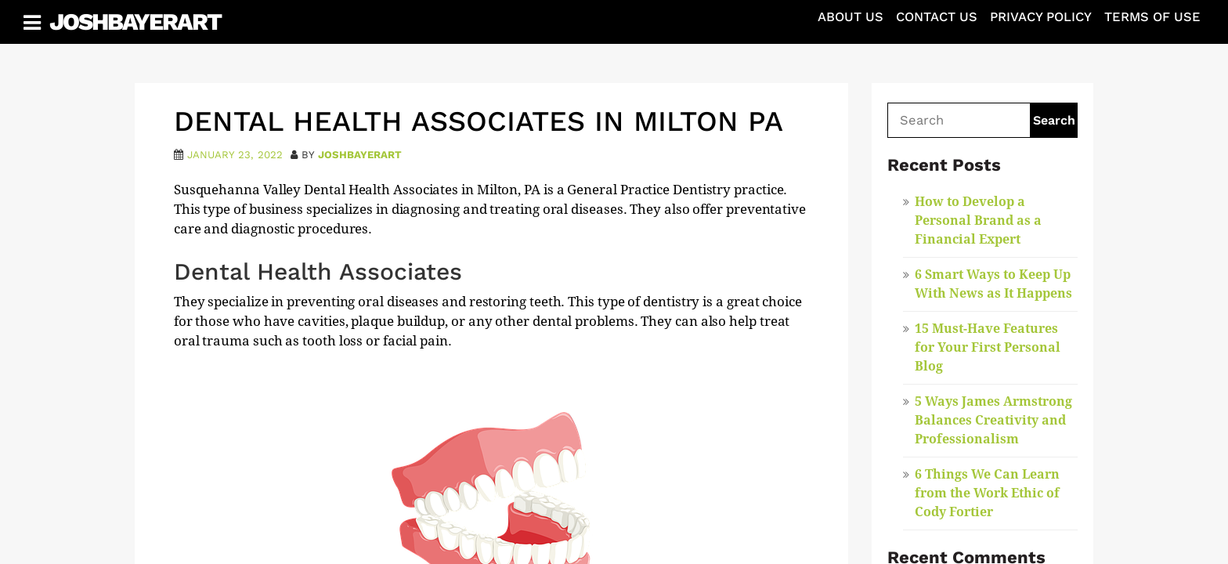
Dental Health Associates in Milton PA (478, 121)
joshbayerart (360, 155)
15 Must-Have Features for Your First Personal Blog (987, 347)
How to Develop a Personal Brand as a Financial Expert (978, 220)
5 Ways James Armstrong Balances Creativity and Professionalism (993, 420)
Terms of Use (1152, 16)
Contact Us (936, 16)
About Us (850, 16)
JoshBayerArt (135, 21)
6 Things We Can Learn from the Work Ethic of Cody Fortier (987, 493)
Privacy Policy (1041, 16)
